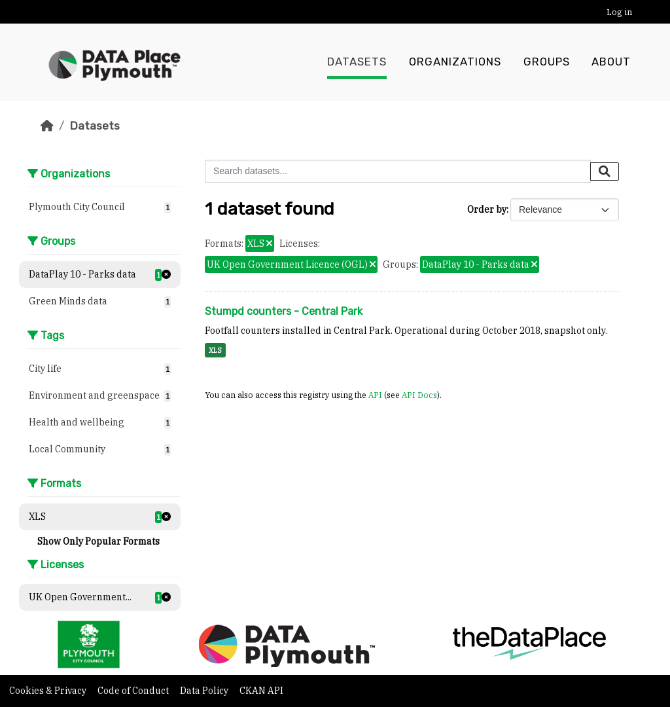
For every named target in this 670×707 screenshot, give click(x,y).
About (611, 62)
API (375, 395)
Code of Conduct (134, 691)
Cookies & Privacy (48, 691)
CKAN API (261, 691)
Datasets (357, 62)
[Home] (47, 125)
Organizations (455, 62)
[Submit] (604, 171)
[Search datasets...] (398, 171)
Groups (546, 62)
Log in (619, 12)
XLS (215, 350)
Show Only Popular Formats (98, 541)
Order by (486, 209)
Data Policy (205, 691)
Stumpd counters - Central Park (283, 311)
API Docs (419, 395)
